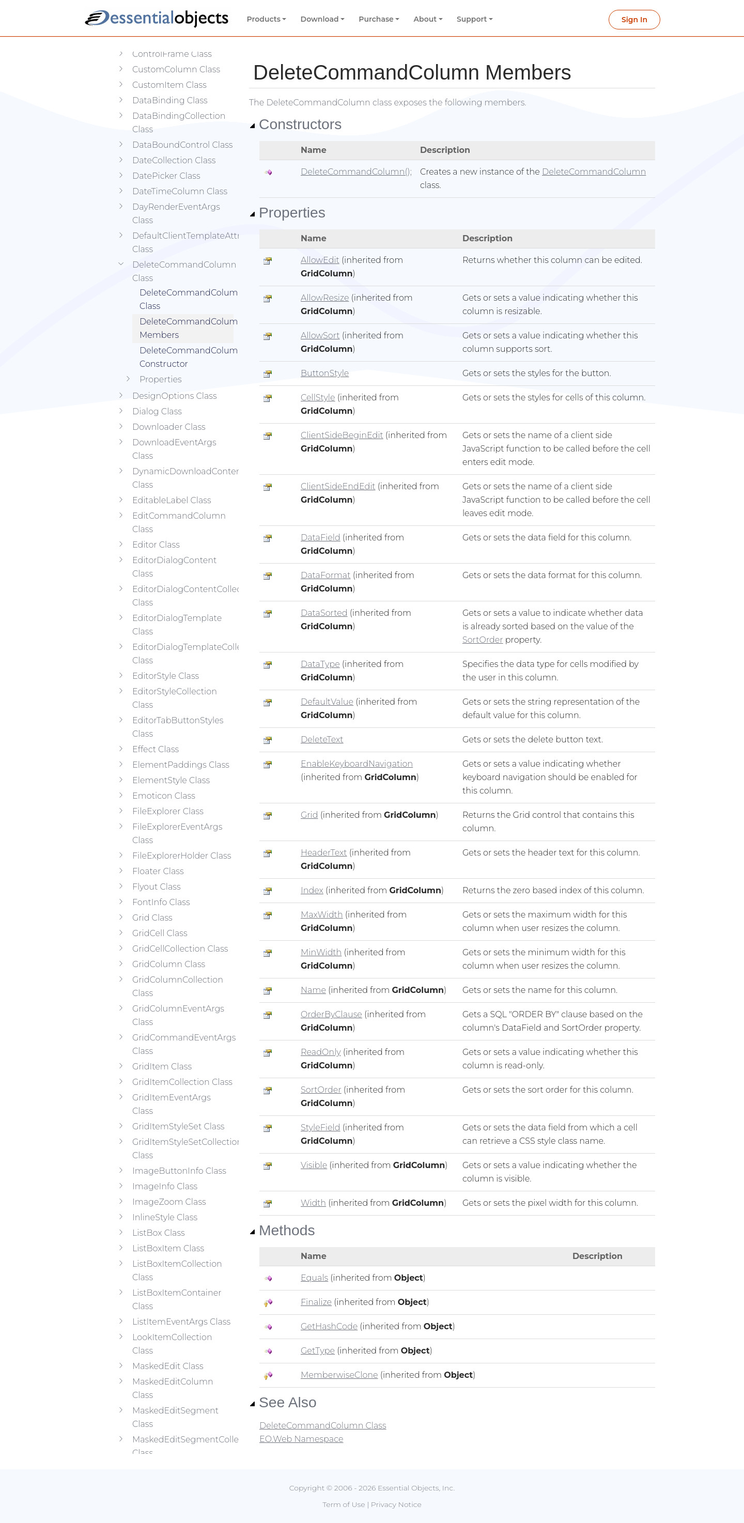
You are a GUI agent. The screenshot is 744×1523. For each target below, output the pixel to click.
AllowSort (320, 335)
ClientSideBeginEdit (342, 435)
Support (472, 19)
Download (320, 19)
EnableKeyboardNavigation (357, 764)
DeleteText (322, 739)
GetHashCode (329, 1326)
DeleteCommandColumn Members (187, 312)
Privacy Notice (396, 1504)
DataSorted (324, 613)
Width (313, 1203)
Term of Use (343, 1504)
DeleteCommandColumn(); (356, 172)
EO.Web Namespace (301, 1439)
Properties (287, 212)
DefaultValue (327, 702)
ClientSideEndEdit (338, 486)
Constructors (295, 124)
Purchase (376, 19)
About (425, 19)
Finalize (316, 1302)
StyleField (320, 1127)
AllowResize (325, 298)
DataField (320, 537)
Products (264, 19)
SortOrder (482, 640)
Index (312, 890)
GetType (318, 1351)
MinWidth (321, 952)
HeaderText (324, 853)
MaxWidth (322, 915)
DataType (320, 664)
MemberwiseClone (339, 1375)
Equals (314, 1278)
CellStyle (318, 397)
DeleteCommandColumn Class (187, 284)
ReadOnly (321, 1052)
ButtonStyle (325, 373)
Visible (314, 1165)
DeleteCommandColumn (594, 172)
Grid (309, 815)
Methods (282, 1230)
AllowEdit (320, 260)
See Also (283, 1402)
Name (313, 990)
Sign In (634, 19)
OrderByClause (331, 1014)
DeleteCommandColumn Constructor (187, 341)
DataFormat (326, 575)
